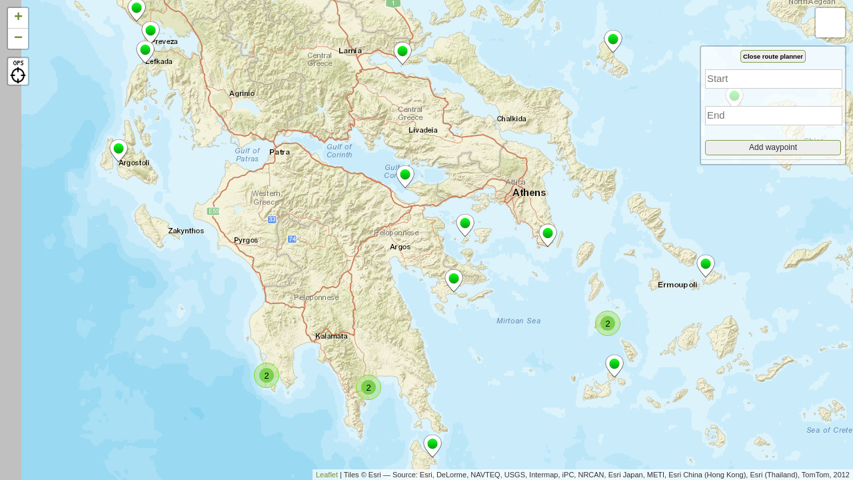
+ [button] (18, 18)
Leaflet (327, 475)
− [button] (18, 39)
